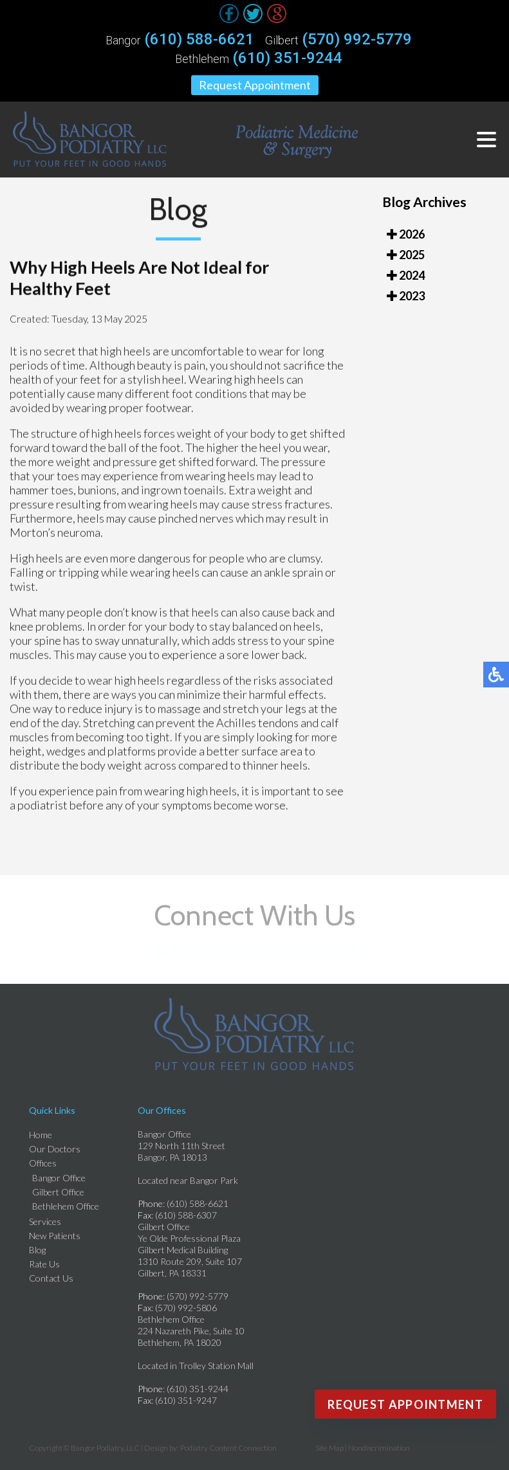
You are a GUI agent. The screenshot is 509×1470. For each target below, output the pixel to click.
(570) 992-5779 (357, 39)
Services (45, 1221)
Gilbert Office (58, 1191)
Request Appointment (255, 85)
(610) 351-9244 (287, 58)
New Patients (54, 1235)
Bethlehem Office (65, 1206)
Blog (37, 1249)
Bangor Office (59, 1177)
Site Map (329, 1448)
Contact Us (51, 1278)
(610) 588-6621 (199, 39)
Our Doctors (54, 1148)
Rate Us (44, 1263)
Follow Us (255, 950)
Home (40, 1134)
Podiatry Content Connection (228, 1448)
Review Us (330, 950)
